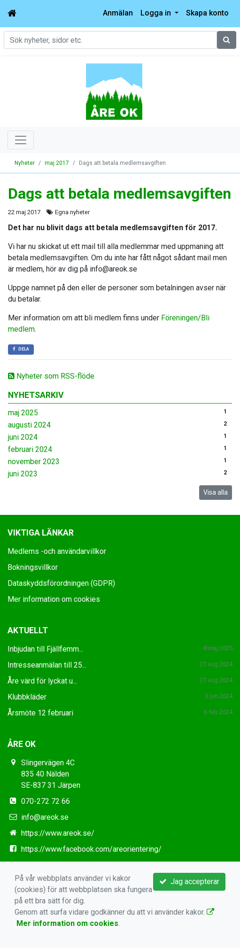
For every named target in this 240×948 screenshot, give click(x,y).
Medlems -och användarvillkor (57, 551)
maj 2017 (57, 163)
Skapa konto (207, 12)
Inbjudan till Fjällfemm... (45, 649)
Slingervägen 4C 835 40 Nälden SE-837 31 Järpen (50, 774)
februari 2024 (30, 449)
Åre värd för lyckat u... (42, 680)
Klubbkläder (27, 696)
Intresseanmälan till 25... (47, 664)
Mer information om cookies (54, 599)
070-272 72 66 (45, 801)
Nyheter (25, 163)
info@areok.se (45, 817)
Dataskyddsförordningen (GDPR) (61, 583)
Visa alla (215, 492)
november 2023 (34, 461)
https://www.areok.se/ (57, 833)
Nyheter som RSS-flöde (51, 376)
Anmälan (118, 12)
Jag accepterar (189, 881)
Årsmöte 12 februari (40, 712)
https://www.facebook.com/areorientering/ (91, 849)
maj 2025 (23, 412)
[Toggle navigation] (21, 140)
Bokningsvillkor (33, 567)
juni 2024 (23, 437)
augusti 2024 (29, 424)
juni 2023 (23, 473)
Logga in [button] (156, 12)
